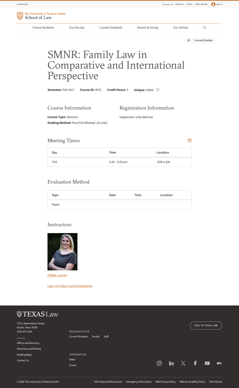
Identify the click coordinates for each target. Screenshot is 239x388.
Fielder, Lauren (62, 255)
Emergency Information (139, 382)
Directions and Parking (29, 349)
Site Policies (215, 382)
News (72, 359)
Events (73, 365)
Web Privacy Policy (166, 382)
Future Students (45, 27)
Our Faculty (79, 27)
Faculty (180, 4)
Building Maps (24, 355)
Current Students (112, 27)
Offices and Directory (28, 343)
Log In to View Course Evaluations (69, 286)
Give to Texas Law (206, 325)
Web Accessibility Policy (192, 382)
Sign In (216, 4)
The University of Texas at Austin (42, 382)
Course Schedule (203, 40)
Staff (190, 4)
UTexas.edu (22, 4)
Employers (201, 4)
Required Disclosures (108, 382)
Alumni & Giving (149, 27)
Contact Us (23, 360)
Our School (182, 27)
